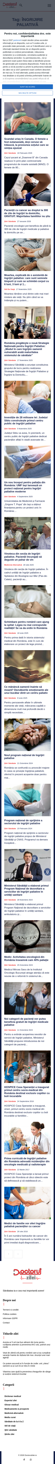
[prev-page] (8, 1254)
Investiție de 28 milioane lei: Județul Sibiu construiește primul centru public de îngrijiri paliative (26, 420)
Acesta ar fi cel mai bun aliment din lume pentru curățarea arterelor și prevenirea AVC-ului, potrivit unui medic (26, 1344)
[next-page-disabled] (18, 1254)
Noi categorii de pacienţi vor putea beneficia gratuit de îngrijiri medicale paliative (26, 1021)
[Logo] (27, 1274)
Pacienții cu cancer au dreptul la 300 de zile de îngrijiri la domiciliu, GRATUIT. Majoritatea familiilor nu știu (27, 213)
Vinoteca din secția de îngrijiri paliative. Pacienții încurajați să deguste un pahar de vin (23, 556)
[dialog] (27, 64)
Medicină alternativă (13, 565)
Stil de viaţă (9, 289)
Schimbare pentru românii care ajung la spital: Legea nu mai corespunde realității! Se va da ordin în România (26, 624)
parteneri (17, 40)
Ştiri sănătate (10, 153)
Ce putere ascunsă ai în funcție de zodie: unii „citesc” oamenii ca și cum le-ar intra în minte (26, 1364)
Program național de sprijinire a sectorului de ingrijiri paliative (23, 822)
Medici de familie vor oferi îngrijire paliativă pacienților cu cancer (24, 1225)
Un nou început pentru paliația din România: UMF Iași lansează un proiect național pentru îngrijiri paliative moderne (24, 487)
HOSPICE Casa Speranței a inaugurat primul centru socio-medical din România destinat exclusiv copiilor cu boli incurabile (27, 1092)
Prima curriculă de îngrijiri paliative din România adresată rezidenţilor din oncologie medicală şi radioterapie (27, 1161)
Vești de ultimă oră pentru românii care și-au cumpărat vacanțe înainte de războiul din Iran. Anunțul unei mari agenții (26, 1355)
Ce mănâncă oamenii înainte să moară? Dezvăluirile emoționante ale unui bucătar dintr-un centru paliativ (26, 689)
